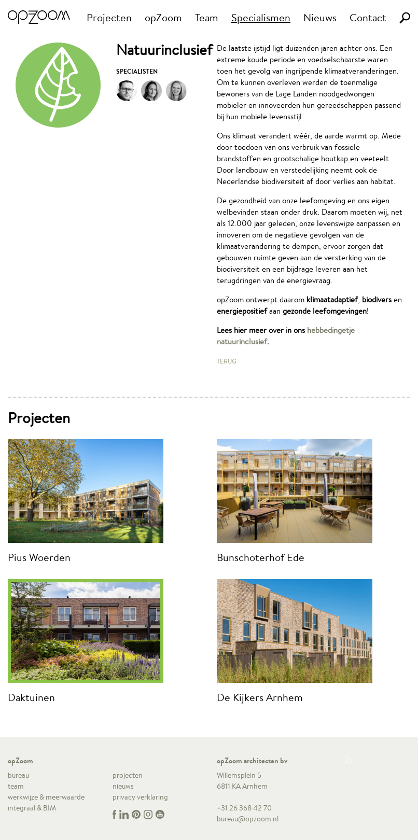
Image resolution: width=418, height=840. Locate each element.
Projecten (109, 17)
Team (206, 17)
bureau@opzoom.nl (247, 818)
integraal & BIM (32, 808)
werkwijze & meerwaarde (46, 797)
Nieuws (320, 17)
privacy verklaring (140, 797)
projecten (128, 775)
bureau (18, 775)
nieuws (123, 786)
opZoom (163, 17)
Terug (226, 361)
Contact (368, 17)
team (16, 786)
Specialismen (260, 17)
